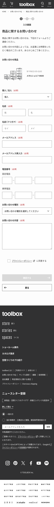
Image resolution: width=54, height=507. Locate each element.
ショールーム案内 (10, 347)
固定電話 (6, 173)
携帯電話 (6, 188)
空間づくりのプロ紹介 (12, 360)
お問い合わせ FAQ (16, 11)
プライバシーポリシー (22, 260)
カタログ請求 (8, 353)
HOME (4, 11)
